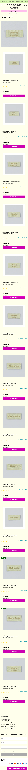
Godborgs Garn (14, 6)
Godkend (14, 754)
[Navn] (14, 738)
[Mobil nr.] (14, 747)
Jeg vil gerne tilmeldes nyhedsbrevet (15, 750)
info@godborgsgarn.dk (10, 726)
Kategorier (14, 11)
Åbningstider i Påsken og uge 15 (17, 768)
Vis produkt (14, 95)
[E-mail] (14, 743)
